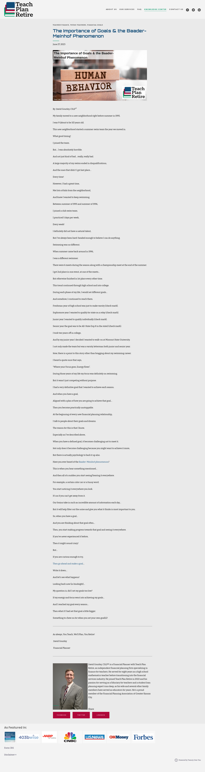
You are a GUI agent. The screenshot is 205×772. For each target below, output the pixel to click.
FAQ (139, 9)
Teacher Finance (61, 25)
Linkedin (101, 715)
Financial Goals (95, 25)
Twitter (81, 715)
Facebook (61, 715)
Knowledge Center (155, 9)
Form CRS (9, 748)
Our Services (127, 9)
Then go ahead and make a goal (68, 563)
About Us (111, 9)
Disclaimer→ (10, 754)
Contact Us (176, 9)
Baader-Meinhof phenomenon (93, 462)
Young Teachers (78, 25)
